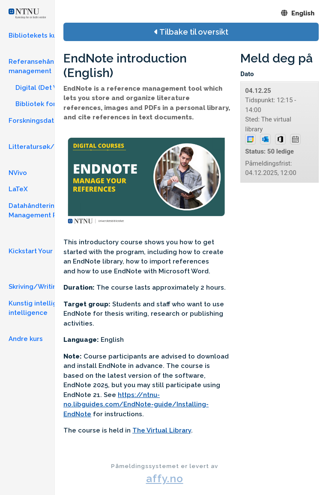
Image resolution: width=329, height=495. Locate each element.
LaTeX (18, 189)
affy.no (164, 478)
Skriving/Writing (35, 286)
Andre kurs (26, 339)
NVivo (18, 173)
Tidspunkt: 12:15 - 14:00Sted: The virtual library (273, 132)
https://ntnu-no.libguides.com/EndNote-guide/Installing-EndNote (136, 404)
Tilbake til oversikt (191, 31)
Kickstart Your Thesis (42, 251)
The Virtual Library (161, 430)
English (297, 13)
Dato (247, 74)
